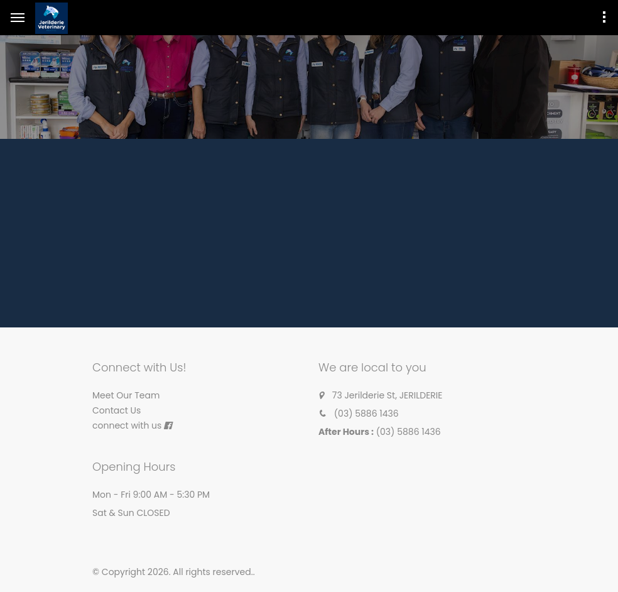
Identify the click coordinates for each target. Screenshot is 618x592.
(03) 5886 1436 (366, 413)
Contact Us (116, 410)
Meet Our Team (126, 395)
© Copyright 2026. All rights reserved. (172, 572)
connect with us (126, 425)
